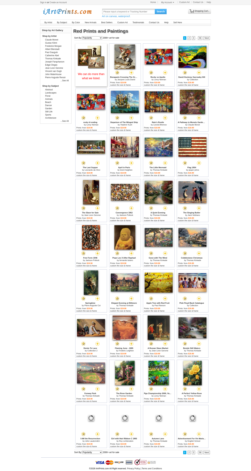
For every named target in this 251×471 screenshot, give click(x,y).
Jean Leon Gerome (92, 215)
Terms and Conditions (152, 468)
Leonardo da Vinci (92, 170)
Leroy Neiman (160, 79)
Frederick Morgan (53, 46)
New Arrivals (90, 22)
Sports (48, 115)
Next (206, 38)
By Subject (62, 22)
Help (209, 2)
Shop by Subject (50, 86)
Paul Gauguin (51, 52)
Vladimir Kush (126, 125)
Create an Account (58, 2)
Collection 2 (92, 351)
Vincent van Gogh (53, 71)
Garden (48, 108)
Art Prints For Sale (67, 11)
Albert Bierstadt (52, 49)
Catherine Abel (52, 55)
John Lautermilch (92, 441)
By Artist (48, 22)
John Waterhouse (53, 74)
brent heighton (126, 170)
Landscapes (50, 93)
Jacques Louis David (126, 79)
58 (200, 38)
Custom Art (184, 2)
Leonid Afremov (160, 125)
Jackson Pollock (126, 215)
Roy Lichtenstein (126, 441)
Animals (49, 99)
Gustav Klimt (51, 43)
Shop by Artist (49, 36)
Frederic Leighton (126, 351)
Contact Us (198, 2)
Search (161, 11)
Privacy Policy (133, 468)
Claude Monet (194, 125)
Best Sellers (106, 22)
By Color (76, 22)
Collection (194, 79)
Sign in (43, 2)
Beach (48, 102)
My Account (167, 2)
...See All (64, 80)
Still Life (48, 111)
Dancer (48, 105)
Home (153, 2)
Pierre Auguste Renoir (55, 77)
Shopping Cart (201, 11)
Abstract (49, 89)
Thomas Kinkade (160, 170)
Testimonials (138, 22)
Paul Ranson (160, 305)
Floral (47, 96)
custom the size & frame (120, 85)
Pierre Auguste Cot (92, 305)
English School (194, 441)
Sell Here (177, 22)
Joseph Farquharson (54, 62)
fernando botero (126, 260)
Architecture (50, 118)
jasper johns (194, 170)
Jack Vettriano (194, 215)
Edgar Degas (51, 65)
